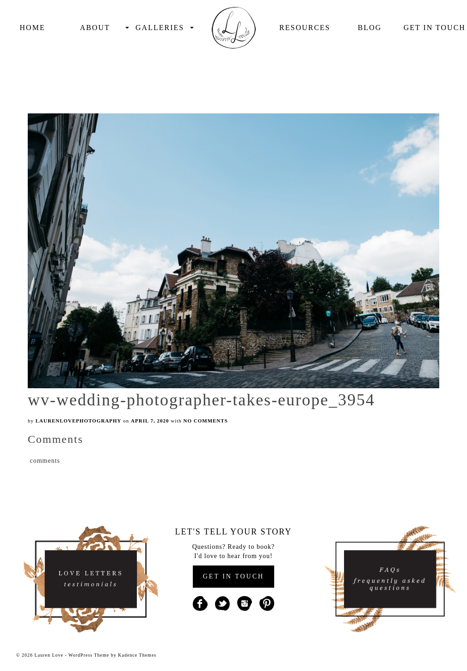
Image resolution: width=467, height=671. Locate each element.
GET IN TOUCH (233, 576)
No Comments (206, 420)
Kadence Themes (137, 655)
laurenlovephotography (79, 420)
